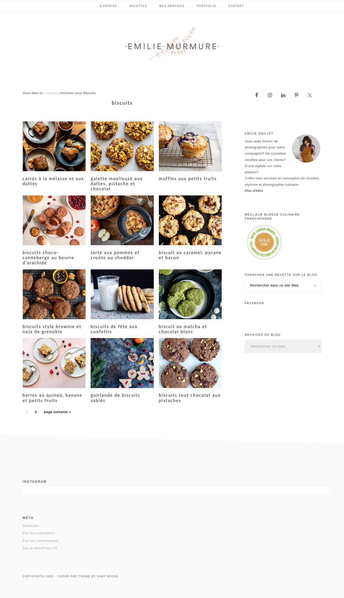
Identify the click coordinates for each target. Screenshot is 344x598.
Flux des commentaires (40, 541)
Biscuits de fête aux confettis (114, 329)
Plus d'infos (254, 191)
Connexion (31, 526)
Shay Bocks (107, 576)
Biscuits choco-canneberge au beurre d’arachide (48, 258)
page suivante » (57, 413)
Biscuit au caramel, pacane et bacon (190, 255)
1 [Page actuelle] (28, 413)
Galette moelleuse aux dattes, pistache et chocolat (117, 184)
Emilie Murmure (172, 45)
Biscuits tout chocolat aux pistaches (190, 397)
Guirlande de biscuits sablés (115, 397)
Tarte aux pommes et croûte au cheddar (115, 255)
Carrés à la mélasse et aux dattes (53, 181)
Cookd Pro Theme (73, 576)
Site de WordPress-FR (40, 548)
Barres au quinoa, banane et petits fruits (52, 397)
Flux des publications (39, 533)
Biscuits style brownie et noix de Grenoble (52, 329)
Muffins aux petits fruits (188, 178)
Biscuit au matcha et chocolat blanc (183, 329)
